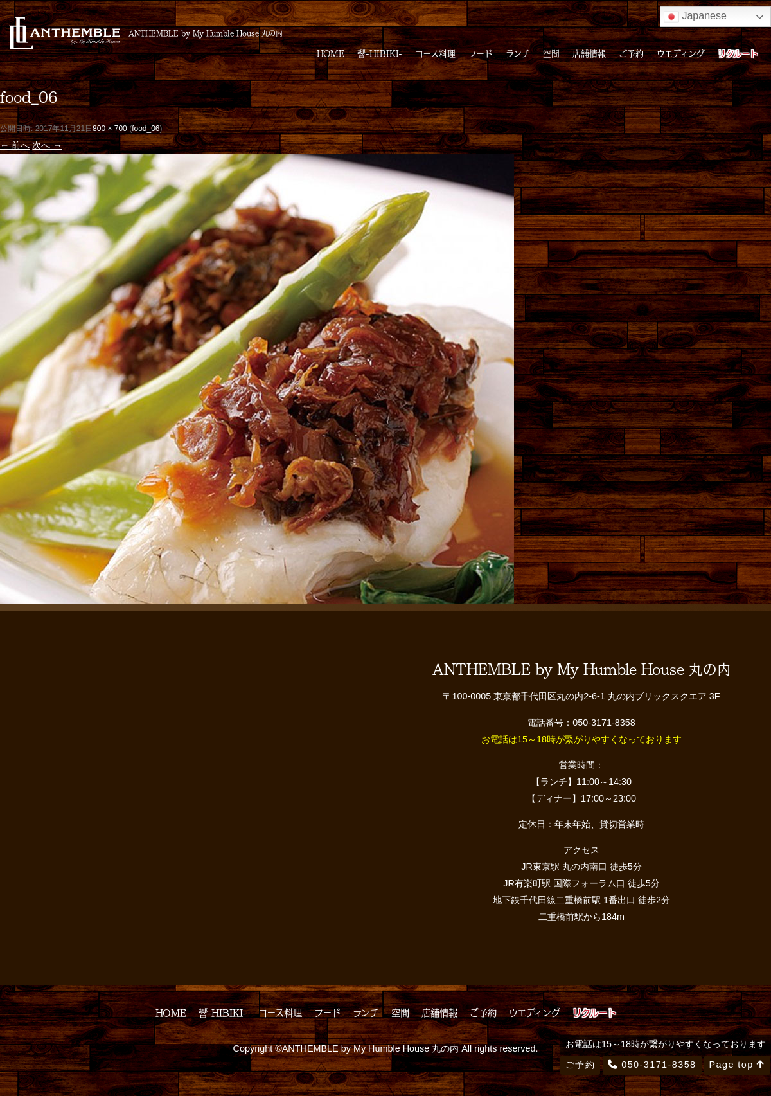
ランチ (518, 53)
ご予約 (631, 53)
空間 (551, 53)
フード (480, 53)
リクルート (738, 53)
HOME (330, 53)
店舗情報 (589, 53)
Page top (737, 1064)
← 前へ (15, 145)
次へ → (47, 145)
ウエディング (681, 53)
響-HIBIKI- (379, 53)
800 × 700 (110, 128)
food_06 (145, 128)
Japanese (695, 16)
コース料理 (435, 53)
